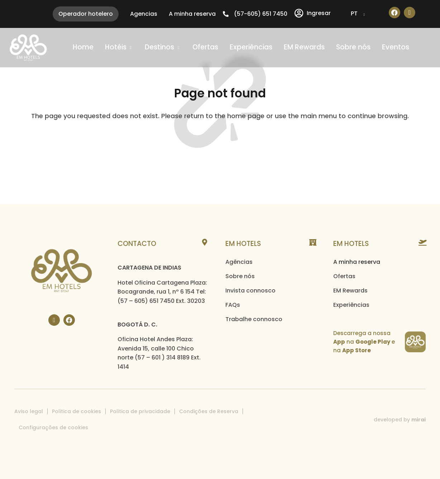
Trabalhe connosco (253, 319)
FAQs (232, 305)
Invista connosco (250, 290)
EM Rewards (350, 290)
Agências (239, 262)
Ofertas (344, 276)
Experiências (351, 305)
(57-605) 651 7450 (260, 14)
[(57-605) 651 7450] (226, 14)
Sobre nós (240, 276)
